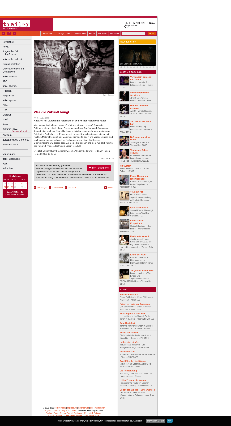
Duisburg (98, 413)
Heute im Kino (49, 33)
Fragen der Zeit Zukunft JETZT (17, 53)
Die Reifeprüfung (128, 371)
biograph (48, 410)
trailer (74, 410)
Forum (92, 33)
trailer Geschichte (12, 159)
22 (12, 187)
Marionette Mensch (139, 236)
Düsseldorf (88, 413)
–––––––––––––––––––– (15, 149)
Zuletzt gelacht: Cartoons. (16, 139)
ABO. (5, 81)
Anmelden (114, 33)
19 (25, 183)
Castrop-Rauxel (66, 413)
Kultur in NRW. (10, 129)
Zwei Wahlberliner (129, 294)
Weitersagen (42, 188)
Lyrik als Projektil (139, 207)
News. (6, 46)
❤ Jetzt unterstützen (99, 168)
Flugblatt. (7, 91)
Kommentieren (57, 188)
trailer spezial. (10, 100)
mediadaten (100, 408)
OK (169, 421)
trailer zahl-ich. (10, 76)
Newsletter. (8, 42)
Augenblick (8, 95)
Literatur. (7, 114)
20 (5, 187)
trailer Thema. (10, 86)
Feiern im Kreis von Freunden (135, 304)
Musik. (6, 119)
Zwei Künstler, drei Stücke (133, 361)
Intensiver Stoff (127, 351)
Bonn (56, 413)
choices (57, 410)
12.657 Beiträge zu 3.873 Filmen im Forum (15, 193)
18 (22, 183)
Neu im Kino (80, 33)
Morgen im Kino (65, 33)
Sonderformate (10, 144)
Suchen (151, 33)
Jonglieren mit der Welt (142, 270)
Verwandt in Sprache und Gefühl (140, 78)
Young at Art (136, 192)
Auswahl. (7, 135)
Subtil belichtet (127, 323)
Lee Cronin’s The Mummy (131, 64)
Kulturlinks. (8, 168)
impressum (72, 408)
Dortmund (78, 413)
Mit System (125, 166)
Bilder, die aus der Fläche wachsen (137, 390)
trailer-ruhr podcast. (13, 59)
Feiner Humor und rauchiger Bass (139, 177)
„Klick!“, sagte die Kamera (133, 380)
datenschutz (83, 408)
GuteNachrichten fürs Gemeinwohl (13, 70)
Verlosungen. (9, 154)
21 (8, 187)
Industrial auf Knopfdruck (137, 221)
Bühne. (6, 105)
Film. (5, 110)
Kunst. (6, 124)
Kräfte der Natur (138, 255)
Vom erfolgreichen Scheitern (139, 94)
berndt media (60, 408)
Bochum (49, 413)
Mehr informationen (155, 421)
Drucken (110, 188)
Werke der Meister (129, 332)
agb (92, 408)
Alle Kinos (102, 33)
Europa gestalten (11, 64)
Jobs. (5, 163)
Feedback (72, 188)
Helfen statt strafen (129, 342)
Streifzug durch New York (132, 313)
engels (64, 410)
